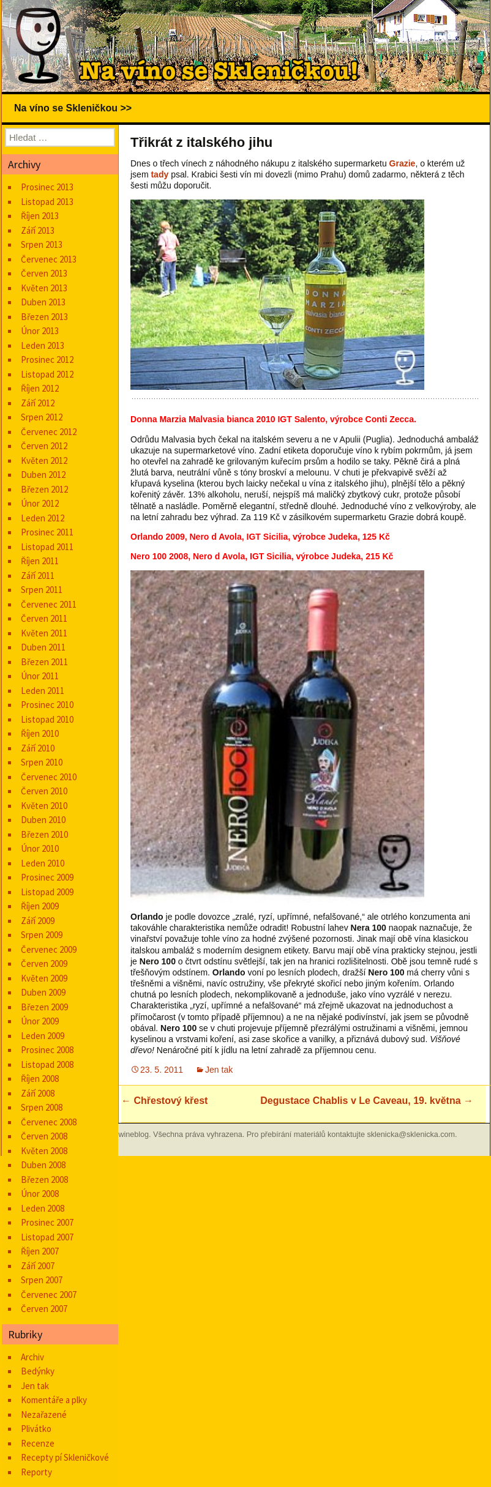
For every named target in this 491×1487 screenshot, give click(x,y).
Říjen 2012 (40, 388)
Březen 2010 (44, 834)
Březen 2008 (44, 1179)
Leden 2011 (42, 690)
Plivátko (36, 1428)
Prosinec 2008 (47, 1050)
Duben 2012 (43, 474)
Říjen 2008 (40, 1078)
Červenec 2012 (49, 432)
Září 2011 (37, 575)
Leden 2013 (42, 345)
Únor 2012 (40, 503)
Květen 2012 (44, 460)
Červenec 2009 (49, 949)
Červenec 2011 (49, 604)
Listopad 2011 (47, 547)
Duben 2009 (43, 992)
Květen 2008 (44, 1151)
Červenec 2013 (49, 259)
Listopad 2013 (47, 201)
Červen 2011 (44, 618)
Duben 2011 (43, 647)
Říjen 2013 (40, 216)
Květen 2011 (44, 633)
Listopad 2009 (47, 892)
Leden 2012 (42, 518)
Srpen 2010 (41, 762)
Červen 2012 (44, 446)
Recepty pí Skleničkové (65, 1457)
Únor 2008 (40, 1193)
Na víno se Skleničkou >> (73, 108)
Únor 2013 (40, 331)
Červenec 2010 (49, 777)
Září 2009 (37, 920)
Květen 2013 (44, 288)
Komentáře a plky (54, 1400)
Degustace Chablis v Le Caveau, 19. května (366, 1100)
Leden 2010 (42, 863)
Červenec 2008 (49, 1122)
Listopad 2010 (47, 719)
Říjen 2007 (40, 1251)
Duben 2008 (43, 1165)
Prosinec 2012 (47, 359)
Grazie (402, 163)
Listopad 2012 (47, 374)
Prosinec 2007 (47, 1222)
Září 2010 (37, 748)
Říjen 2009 (40, 906)
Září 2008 (37, 1093)
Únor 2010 (40, 848)
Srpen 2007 (41, 1280)
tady (159, 174)
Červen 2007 (44, 1308)
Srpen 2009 (41, 935)
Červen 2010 (44, 791)
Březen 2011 (44, 662)
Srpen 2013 (41, 244)
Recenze (37, 1443)
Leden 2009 (42, 1036)
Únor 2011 (40, 676)
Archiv (32, 1357)
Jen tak (219, 1070)
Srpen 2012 (41, 417)
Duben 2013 (43, 302)
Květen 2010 (44, 805)
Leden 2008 (42, 1208)
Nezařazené (44, 1414)
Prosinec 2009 (47, 877)
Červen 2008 (44, 1136)
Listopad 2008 (47, 1064)
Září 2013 (37, 230)
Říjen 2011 (40, 561)
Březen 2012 (44, 489)
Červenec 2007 (49, 1294)
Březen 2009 (44, 1007)
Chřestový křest (164, 1100)
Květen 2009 (44, 978)
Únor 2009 (40, 1021)
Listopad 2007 (47, 1237)
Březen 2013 (44, 316)
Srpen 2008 (41, 1107)
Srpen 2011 (41, 589)
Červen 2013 (44, 273)
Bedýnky (37, 1371)
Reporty (36, 1472)
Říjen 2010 (40, 733)
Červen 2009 (44, 963)
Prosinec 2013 (47, 187)
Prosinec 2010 (47, 704)
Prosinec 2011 (47, 532)
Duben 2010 (43, 819)
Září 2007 (37, 1266)
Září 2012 (37, 403)
